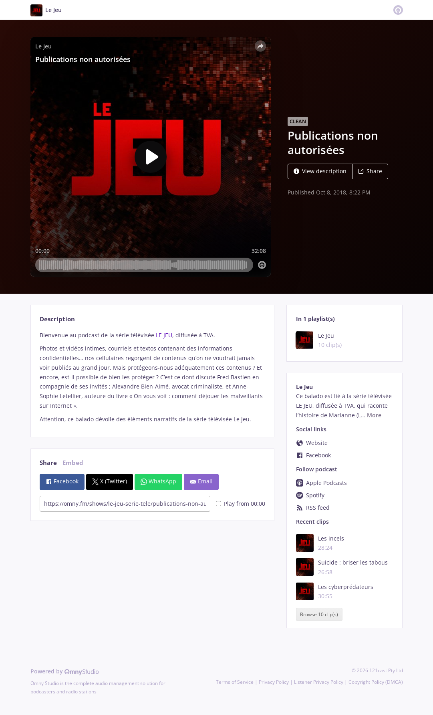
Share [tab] (48, 463)
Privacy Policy (274, 682)
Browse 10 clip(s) (319, 614)
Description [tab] (57, 319)
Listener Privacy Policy (318, 682)
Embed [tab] (72, 463)
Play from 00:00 (240, 503)
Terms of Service (235, 682)
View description (320, 171)
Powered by (64, 671)
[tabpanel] (152, 377)
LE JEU (164, 335)
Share (370, 171)
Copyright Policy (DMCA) (375, 682)
